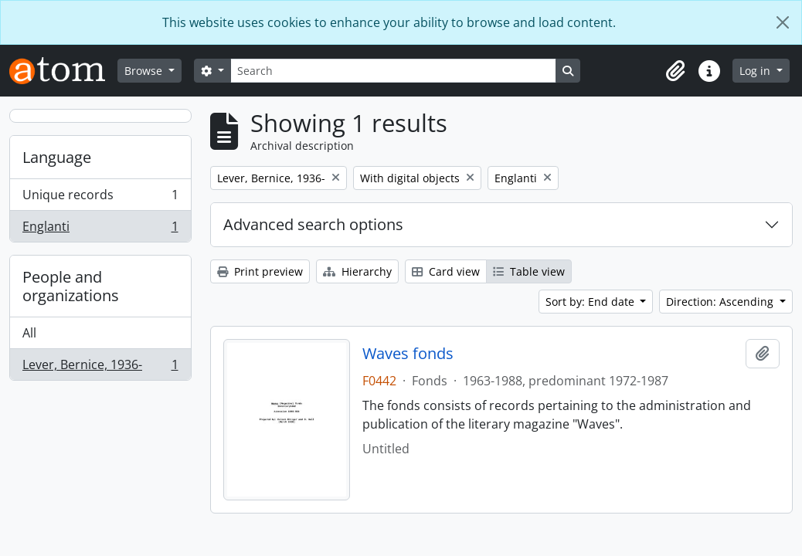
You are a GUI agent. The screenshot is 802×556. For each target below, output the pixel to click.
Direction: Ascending (721, 301)
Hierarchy (357, 271)
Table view (529, 271)
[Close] (782, 22)
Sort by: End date (591, 301)
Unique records (100, 198)
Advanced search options (313, 224)
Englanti (100, 229)
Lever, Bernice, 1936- (100, 367)
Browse (144, 70)
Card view (446, 271)
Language (56, 157)
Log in (756, 70)
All (29, 332)
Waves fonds (408, 353)
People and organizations (70, 286)
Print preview (260, 271)
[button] (675, 71)
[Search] (393, 71)
